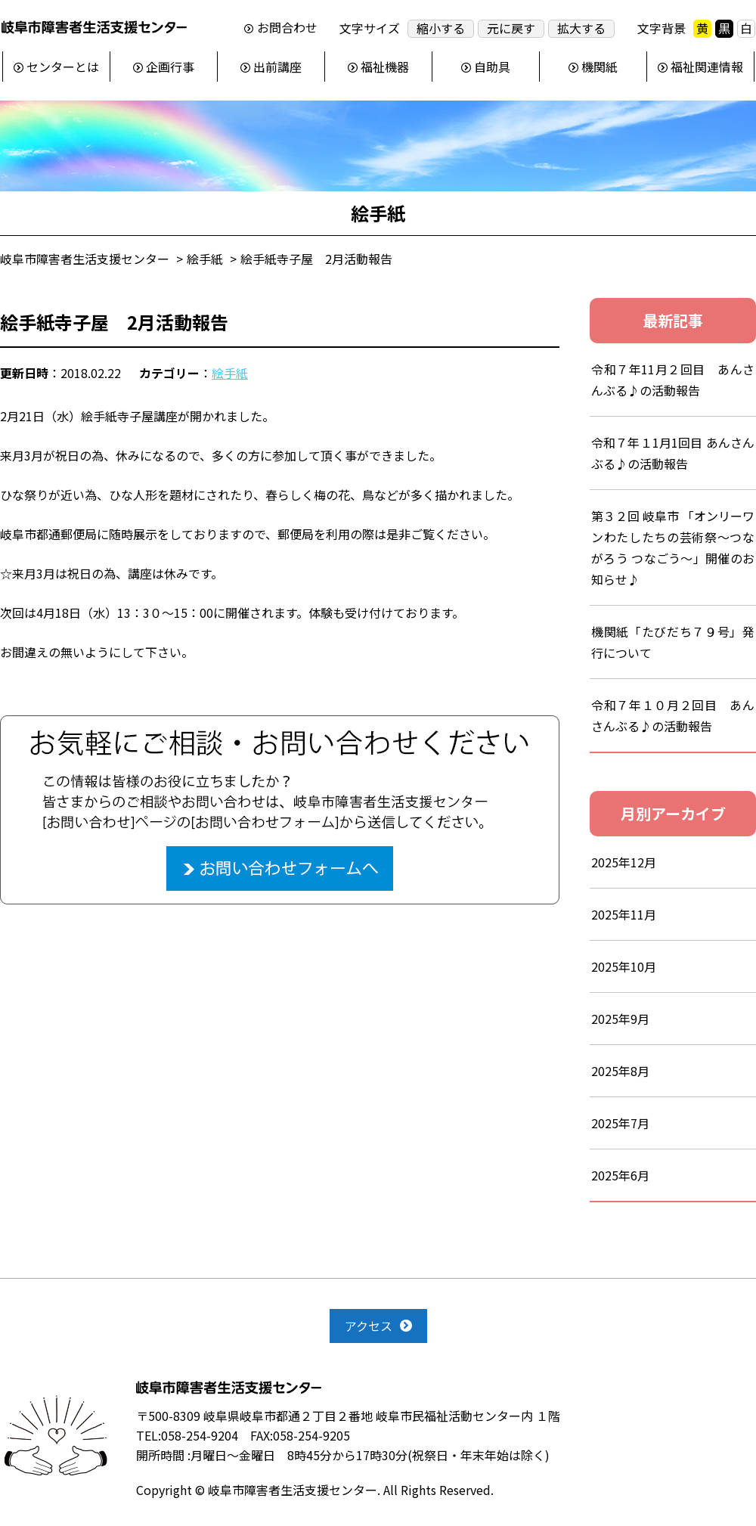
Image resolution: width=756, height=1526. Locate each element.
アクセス (368, 1326)
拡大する (581, 28)
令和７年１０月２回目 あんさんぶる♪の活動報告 (672, 715)
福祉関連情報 (707, 66)
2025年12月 (623, 862)
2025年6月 (620, 1175)
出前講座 (277, 66)
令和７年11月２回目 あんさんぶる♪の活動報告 (672, 379)
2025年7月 (620, 1123)
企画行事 (170, 66)
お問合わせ (287, 28)
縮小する (441, 28)
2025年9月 (620, 1019)
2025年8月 (620, 1071)
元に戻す (511, 28)
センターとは (62, 66)
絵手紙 (230, 373)
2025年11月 (623, 914)
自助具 (492, 66)
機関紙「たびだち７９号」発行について (672, 642)
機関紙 (599, 66)
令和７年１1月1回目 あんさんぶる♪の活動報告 (672, 453)
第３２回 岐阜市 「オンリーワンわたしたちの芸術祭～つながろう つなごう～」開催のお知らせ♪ (672, 547)
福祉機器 (385, 66)
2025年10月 (623, 966)
